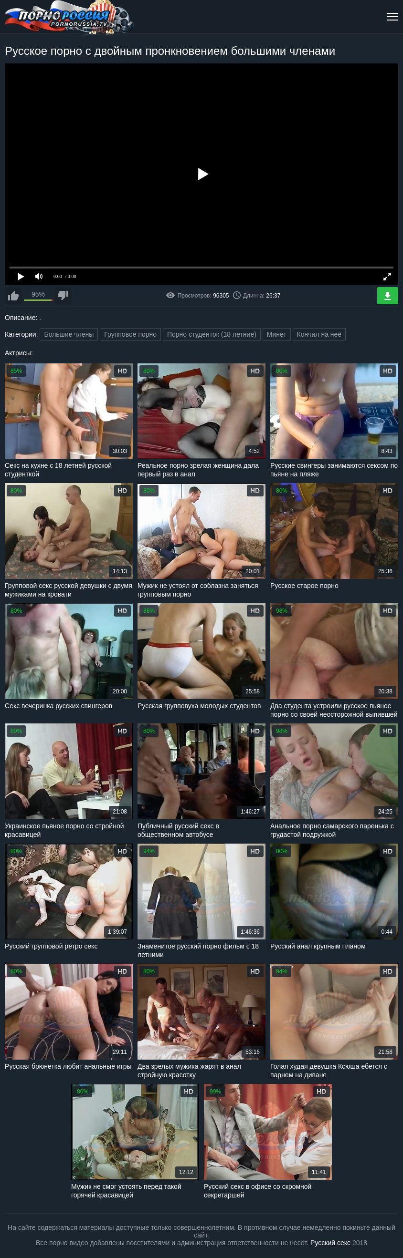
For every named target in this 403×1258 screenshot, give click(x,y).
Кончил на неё (319, 334)
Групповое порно (130, 334)
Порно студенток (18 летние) (211, 334)
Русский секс (330, 1243)
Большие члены (69, 334)
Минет (276, 334)
